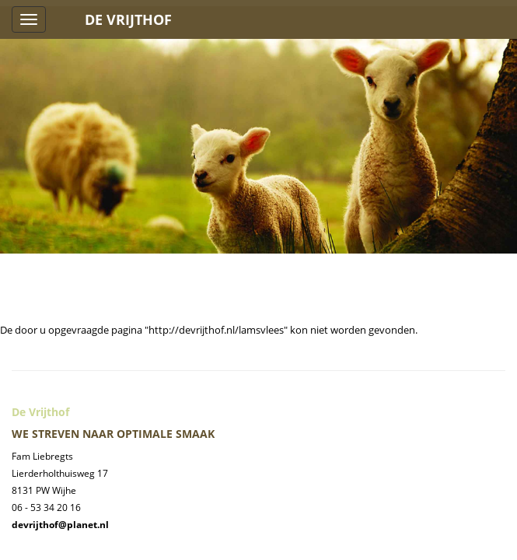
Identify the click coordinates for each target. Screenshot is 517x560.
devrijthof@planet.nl (60, 524)
